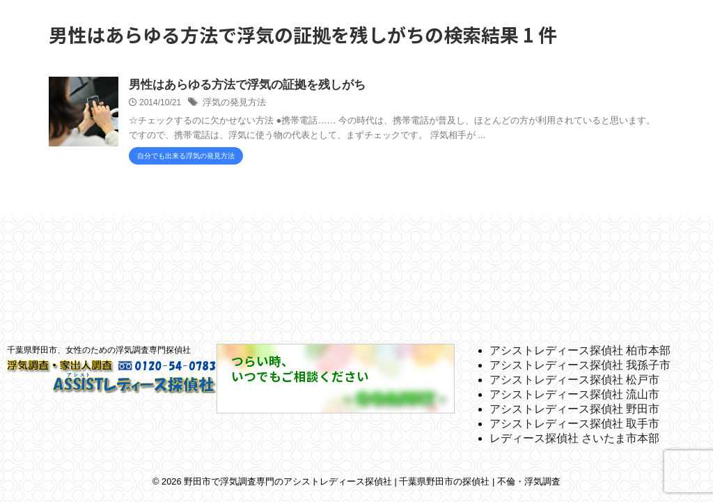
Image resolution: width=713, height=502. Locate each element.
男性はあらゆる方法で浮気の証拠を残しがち (240, 85)
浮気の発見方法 (232, 104)
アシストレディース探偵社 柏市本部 (580, 350)
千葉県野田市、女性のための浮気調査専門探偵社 (99, 350)
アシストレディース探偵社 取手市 (574, 423)
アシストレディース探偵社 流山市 (574, 394)
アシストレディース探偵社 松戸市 (574, 380)
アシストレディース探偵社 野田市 (574, 409)
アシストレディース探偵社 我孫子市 (580, 365)
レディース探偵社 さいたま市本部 (574, 438)
